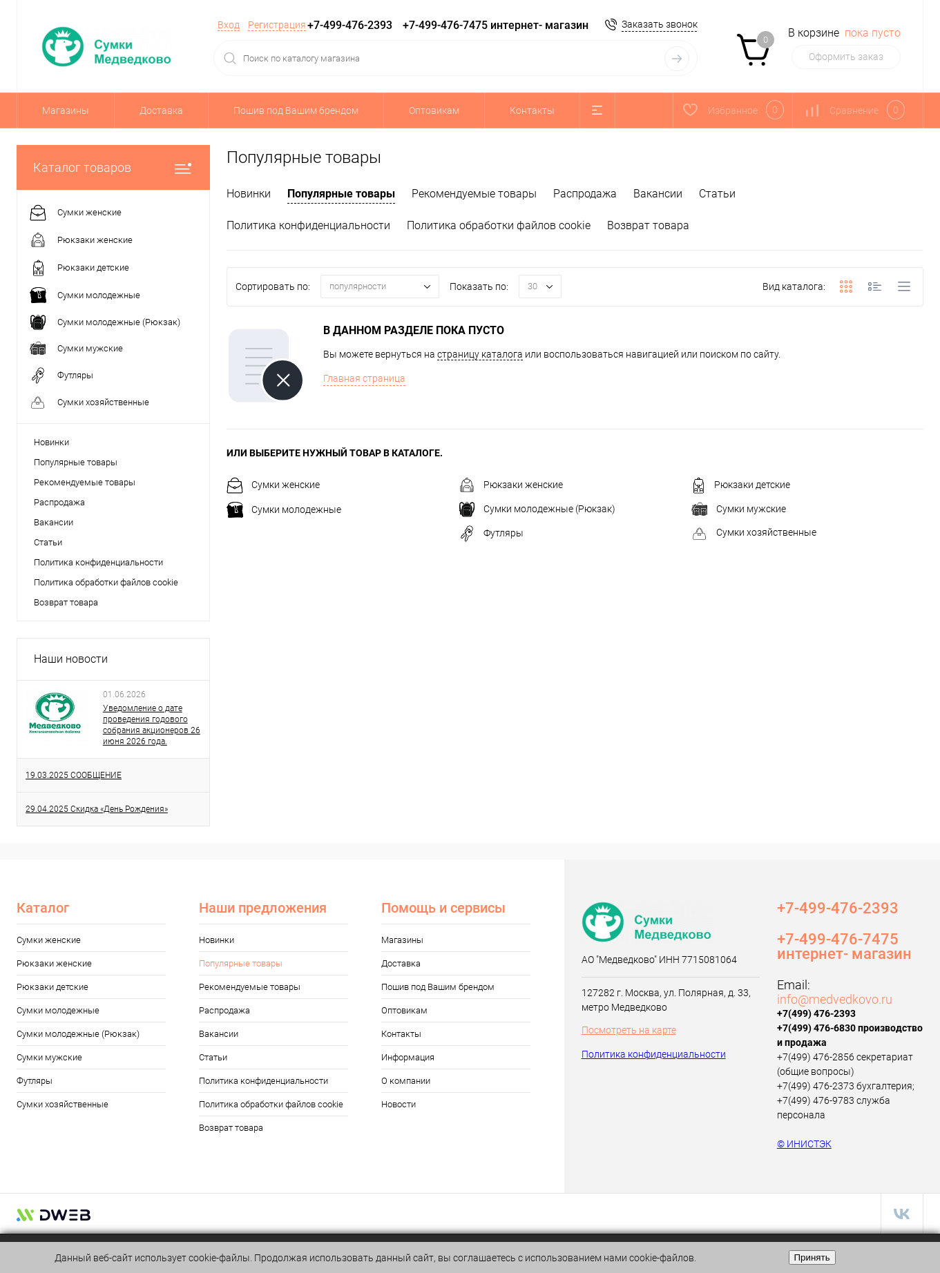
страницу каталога (480, 354)
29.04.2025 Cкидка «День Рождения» (97, 809)
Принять (812, 1257)
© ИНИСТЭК (804, 1143)
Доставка (161, 110)
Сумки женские (273, 484)
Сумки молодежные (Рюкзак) (537, 508)
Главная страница (364, 378)
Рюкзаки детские (740, 484)
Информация (407, 1057)
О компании (405, 1081)
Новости (398, 1104)
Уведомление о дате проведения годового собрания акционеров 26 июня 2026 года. (151, 724)
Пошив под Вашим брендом (295, 110)
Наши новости (71, 658)
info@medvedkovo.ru (834, 999)
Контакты (532, 110)
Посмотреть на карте (629, 1030)
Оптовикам (434, 110)
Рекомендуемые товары (84, 482)
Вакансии (53, 522)
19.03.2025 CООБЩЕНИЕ (74, 775)
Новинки (51, 442)
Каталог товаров (113, 167)
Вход (229, 24)
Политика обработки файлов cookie (106, 582)
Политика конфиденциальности (98, 562)
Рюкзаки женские (511, 484)
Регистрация (277, 24)
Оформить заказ (846, 56)
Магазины (65, 110)
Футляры (491, 532)
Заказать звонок (660, 24)
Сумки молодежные (284, 509)
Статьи (48, 542)
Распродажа (59, 502)
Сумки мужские (738, 508)
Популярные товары (75, 462)
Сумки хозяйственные (753, 532)
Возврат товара (66, 602)
